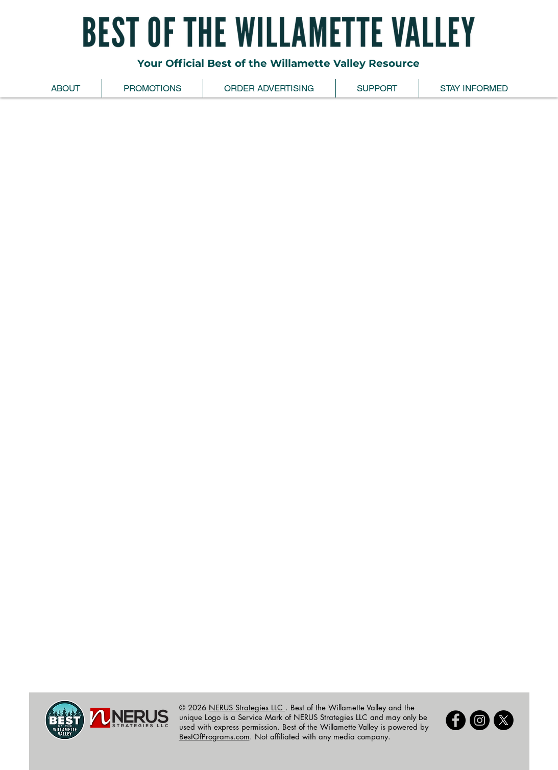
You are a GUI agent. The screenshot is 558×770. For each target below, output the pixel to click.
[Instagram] (480, 720)
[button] (66, 88)
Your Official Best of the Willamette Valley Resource (278, 63)
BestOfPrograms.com (214, 736)
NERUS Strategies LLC (247, 707)
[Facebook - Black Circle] (456, 720)
